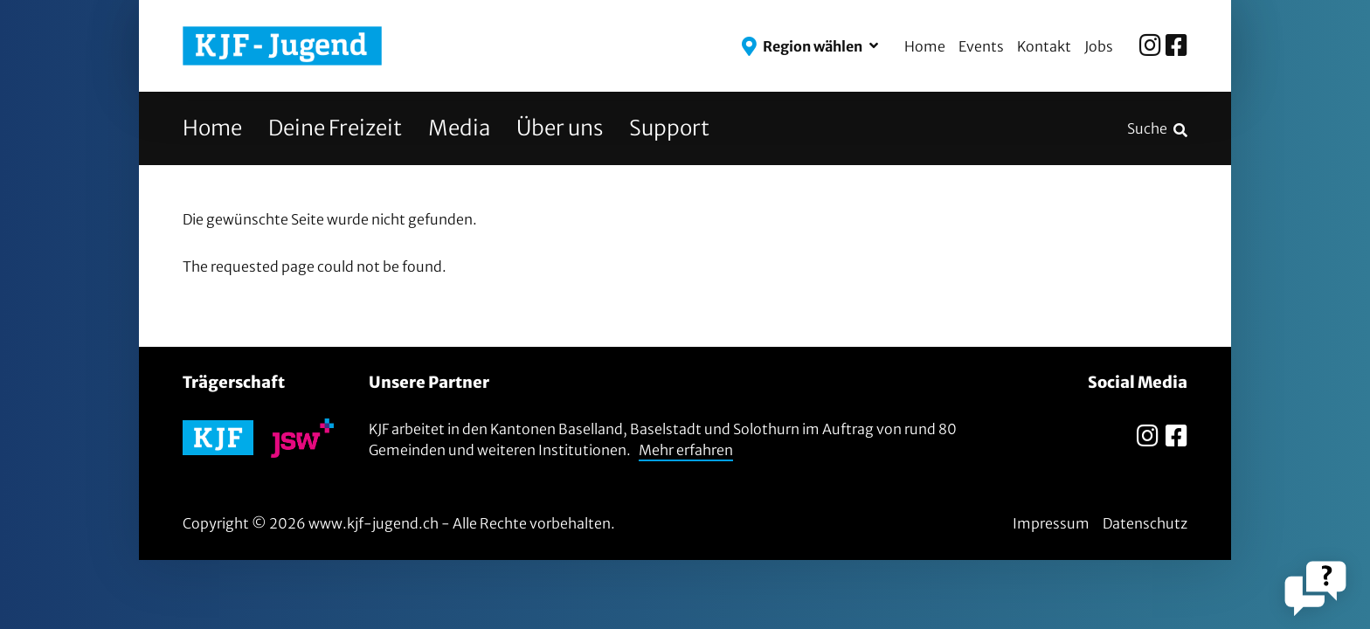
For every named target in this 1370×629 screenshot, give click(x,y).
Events (981, 46)
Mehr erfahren (686, 450)
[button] (810, 46)
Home (924, 46)
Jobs (1098, 46)
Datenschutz (1145, 523)
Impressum (1051, 523)
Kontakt (1044, 46)
